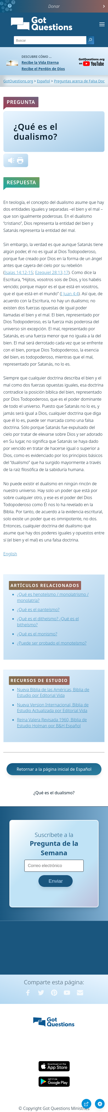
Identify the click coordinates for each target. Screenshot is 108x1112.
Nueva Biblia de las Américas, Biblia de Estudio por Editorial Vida (53, 692)
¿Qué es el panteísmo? (38, 609)
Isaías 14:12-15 (18, 272)
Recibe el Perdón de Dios (43, 68)
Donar (54, 6)
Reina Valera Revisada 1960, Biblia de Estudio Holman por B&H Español (52, 722)
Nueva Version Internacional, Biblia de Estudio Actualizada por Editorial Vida (53, 707)
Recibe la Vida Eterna (40, 62)
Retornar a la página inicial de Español (53, 769)
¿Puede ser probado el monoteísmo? (52, 643)
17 (66, 272)
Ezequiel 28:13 (48, 272)
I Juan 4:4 (69, 294)
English (10, 554)
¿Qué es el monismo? (37, 634)
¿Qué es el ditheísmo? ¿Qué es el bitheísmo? (48, 621)
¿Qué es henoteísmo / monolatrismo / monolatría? (53, 597)
